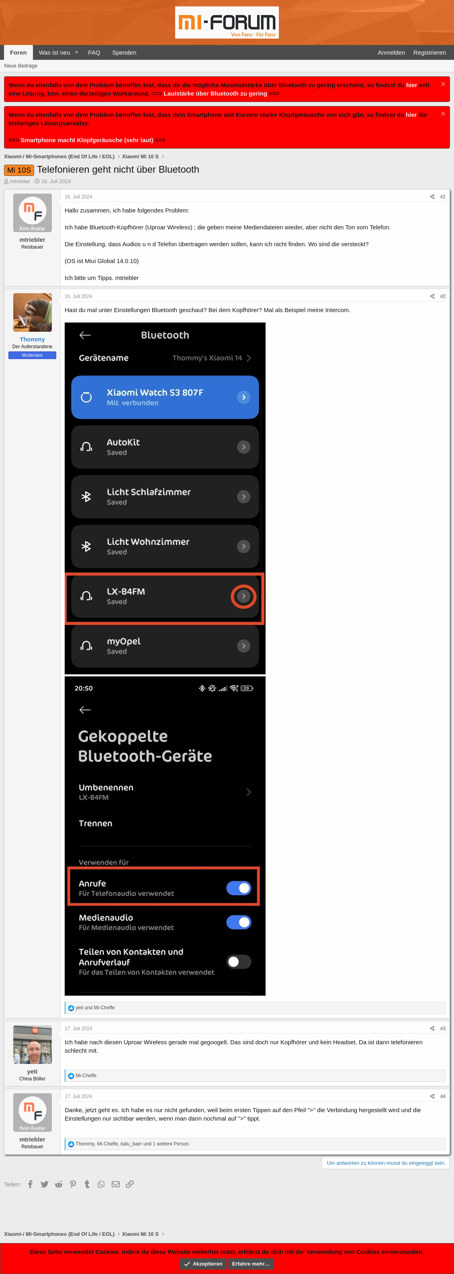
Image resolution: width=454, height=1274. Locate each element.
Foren (18, 52)
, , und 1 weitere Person (132, 1144)
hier (411, 85)
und (95, 1008)
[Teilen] (432, 197)
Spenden (124, 52)
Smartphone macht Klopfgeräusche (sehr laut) (86, 140)
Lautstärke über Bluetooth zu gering (215, 93)
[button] (76, 52)
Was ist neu (54, 52)
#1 (443, 197)
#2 (443, 296)
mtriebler (20, 181)
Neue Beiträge (20, 66)
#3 (443, 1028)
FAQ (94, 52)
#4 (443, 1096)
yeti (32, 1071)
